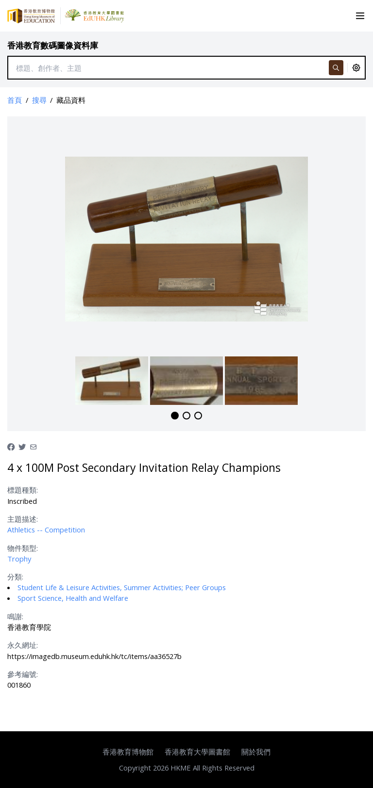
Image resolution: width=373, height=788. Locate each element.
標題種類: (22, 490)
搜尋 (39, 100)
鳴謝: (15, 616)
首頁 (14, 100)
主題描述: (22, 519)
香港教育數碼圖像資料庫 (52, 45)
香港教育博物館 (127, 751)
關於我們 (256, 751)
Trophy (19, 558)
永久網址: (22, 645)
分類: (15, 576)
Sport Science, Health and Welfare (72, 598)
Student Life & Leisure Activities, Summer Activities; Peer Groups (121, 587)
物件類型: (22, 548)
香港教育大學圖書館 (197, 751)
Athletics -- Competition (46, 529)
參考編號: (22, 674)
